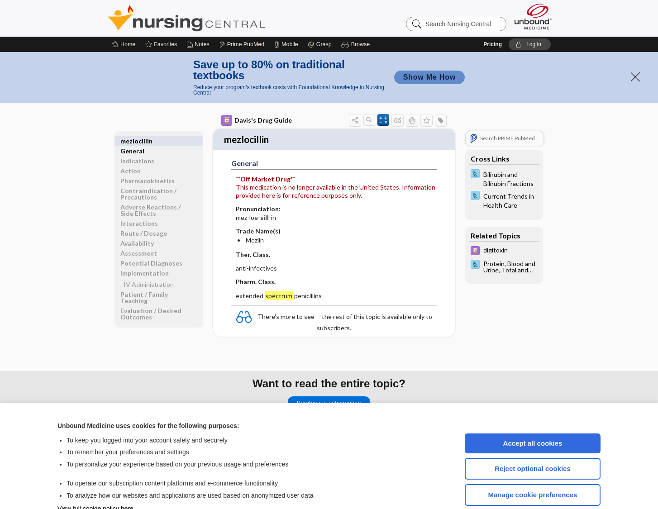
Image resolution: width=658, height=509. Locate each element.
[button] (356, 17)
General (132, 114)
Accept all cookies (533, 416)
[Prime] (241, 17)
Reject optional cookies (533, 441)
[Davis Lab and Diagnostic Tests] (504, 151)
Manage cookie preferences (532, 467)
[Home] (123, 17)
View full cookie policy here (95, 481)
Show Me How (429, 50)
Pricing (492, 17)
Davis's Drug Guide (256, 93)
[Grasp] (320, 17)
